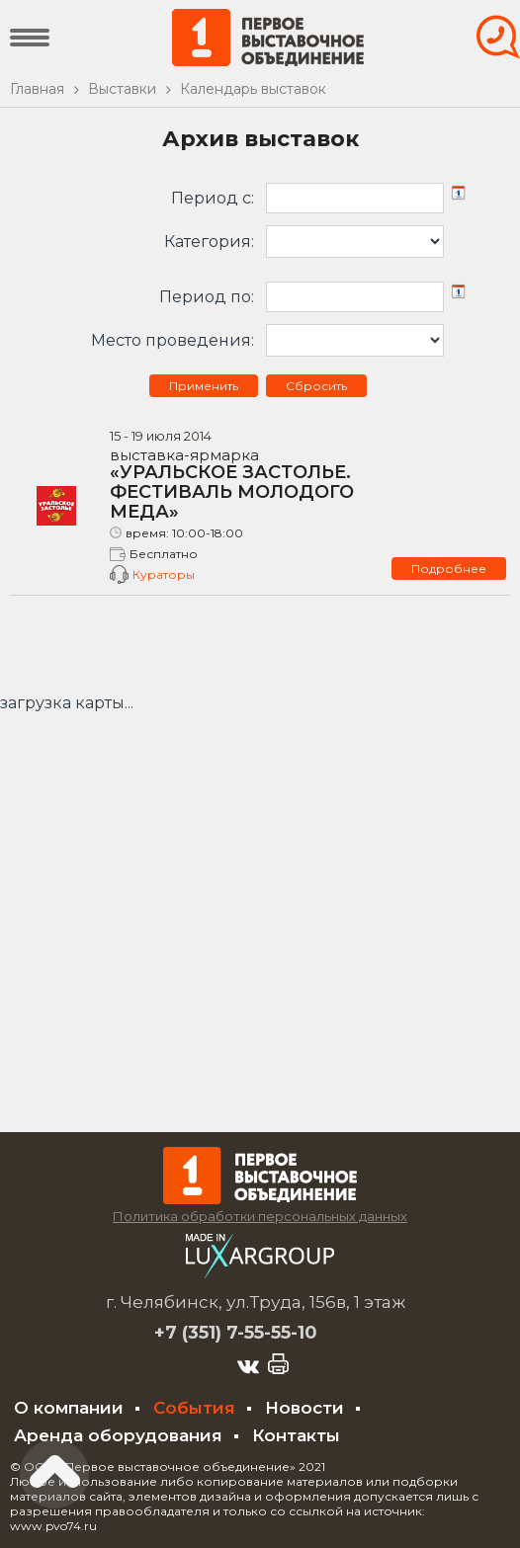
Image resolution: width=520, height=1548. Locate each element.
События (194, 1408)
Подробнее (448, 568)
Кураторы (163, 574)
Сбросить (316, 385)
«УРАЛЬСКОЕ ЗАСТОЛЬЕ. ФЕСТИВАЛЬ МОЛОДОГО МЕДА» (250, 485)
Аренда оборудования (118, 1435)
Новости (304, 1408)
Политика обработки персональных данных (260, 1216)
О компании (69, 1408)
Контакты (296, 1435)
